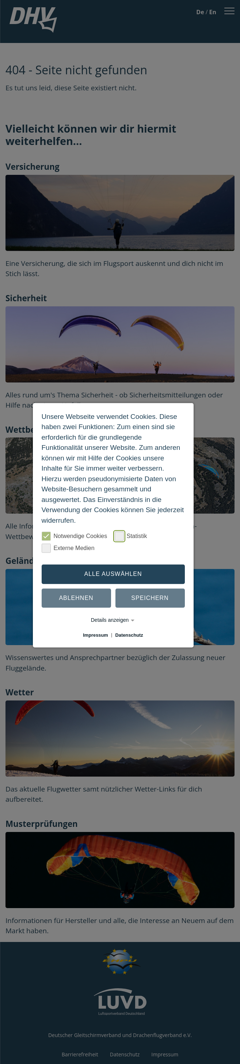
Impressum (95, 635)
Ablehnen (76, 598)
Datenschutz (129, 635)
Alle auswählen (113, 574)
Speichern (149, 598)
